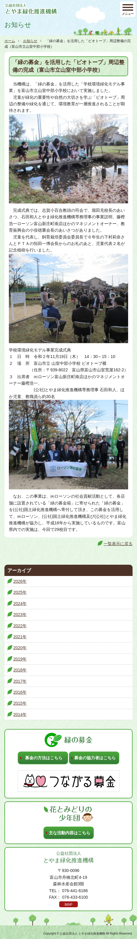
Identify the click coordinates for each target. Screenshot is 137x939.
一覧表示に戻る (118, 543)
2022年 (20, 625)
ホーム (9, 41)
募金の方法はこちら (43, 757)
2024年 (20, 603)
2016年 (20, 692)
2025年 (20, 592)
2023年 (20, 614)
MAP (68, 905)
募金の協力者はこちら (95, 757)
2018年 (20, 670)
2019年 (20, 659)
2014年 (20, 714)
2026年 (20, 581)
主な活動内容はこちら (69, 832)
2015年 (20, 703)
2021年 (20, 636)
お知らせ (30, 41)
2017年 (20, 681)
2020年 (20, 647)
